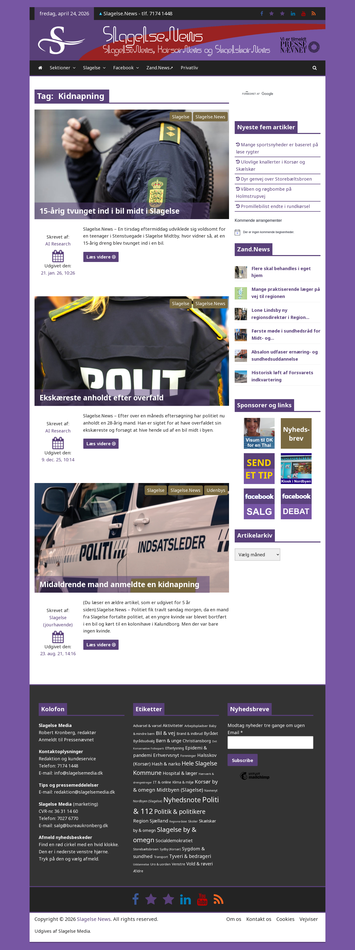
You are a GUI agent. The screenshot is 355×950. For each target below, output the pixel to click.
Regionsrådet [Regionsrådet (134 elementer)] (178, 821)
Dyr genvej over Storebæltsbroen (276, 179)
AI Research (58, 244)
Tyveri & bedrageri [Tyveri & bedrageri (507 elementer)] (190, 856)
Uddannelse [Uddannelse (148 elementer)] (141, 864)
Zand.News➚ (159, 68)
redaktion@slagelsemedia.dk (84, 792)
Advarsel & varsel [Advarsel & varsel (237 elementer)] (147, 725)
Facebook (123, 68)
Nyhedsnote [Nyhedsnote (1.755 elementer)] (182, 799)
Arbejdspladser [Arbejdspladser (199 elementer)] (196, 726)
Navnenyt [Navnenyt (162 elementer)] (210, 790)
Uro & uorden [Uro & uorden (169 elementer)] (160, 864)
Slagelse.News (210, 117)
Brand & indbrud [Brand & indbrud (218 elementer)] (190, 733)
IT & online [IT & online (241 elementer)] (162, 782)
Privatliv (189, 68)
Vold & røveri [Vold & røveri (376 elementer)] (199, 864)
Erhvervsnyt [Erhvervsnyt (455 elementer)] (166, 755)
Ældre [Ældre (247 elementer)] (138, 870)
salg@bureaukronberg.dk (81, 825)
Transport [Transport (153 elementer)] (161, 857)
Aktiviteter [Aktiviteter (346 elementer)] (173, 725)
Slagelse (91, 68)
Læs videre (101, 257)
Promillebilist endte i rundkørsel (275, 206)
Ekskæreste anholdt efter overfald (101, 397)
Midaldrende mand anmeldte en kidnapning (119, 584)
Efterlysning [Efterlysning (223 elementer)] (174, 748)
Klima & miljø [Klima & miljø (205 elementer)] (183, 782)
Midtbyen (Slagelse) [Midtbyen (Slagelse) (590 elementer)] (180, 789)
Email (235, 732)
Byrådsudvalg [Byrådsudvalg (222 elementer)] (144, 741)
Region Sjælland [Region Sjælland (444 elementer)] (150, 821)
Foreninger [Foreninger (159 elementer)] (188, 756)
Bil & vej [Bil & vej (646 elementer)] (165, 732)
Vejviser (309, 919)
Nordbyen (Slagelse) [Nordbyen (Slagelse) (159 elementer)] (147, 801)
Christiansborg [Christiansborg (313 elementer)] (197, 741)
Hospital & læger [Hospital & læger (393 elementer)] (180, 773)
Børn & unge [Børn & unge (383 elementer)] (168, 741)
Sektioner (60, 68)
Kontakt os (258, 919)
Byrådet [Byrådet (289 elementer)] (211, 733)
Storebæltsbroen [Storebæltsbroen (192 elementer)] (146, 849)
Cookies (285, 919)
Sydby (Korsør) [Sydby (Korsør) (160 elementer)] (170, 849)
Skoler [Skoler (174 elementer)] (193, 821)
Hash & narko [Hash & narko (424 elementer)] (166, 764)
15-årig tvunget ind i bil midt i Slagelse (109, 211)
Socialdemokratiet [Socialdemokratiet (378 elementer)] (174, 840)
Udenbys (216, 490)
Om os (233, 919)
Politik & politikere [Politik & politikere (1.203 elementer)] (179, 811)
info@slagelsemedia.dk (78, 773)
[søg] (271, 94)
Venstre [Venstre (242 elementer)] (178, 863)
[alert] (277, 232)
